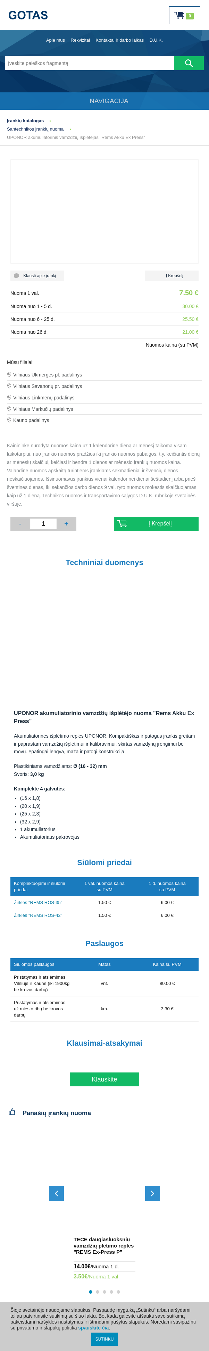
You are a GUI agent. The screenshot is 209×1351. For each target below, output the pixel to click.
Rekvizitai (80, 40)
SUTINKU (104, 1339)
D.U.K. (156, 40)
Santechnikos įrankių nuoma (35, 129)
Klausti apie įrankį (37, 275)
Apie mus (55, 40)
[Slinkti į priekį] (152, 1193)
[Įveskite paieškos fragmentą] (89, 63)
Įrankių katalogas (25, 120)
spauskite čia (93, 1328)
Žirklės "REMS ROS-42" (38, 915)
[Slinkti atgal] (56, 1193)
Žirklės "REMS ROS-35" (38, 902)
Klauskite (104, 1079)
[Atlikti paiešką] (189, 63)
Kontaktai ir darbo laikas (120, 40)
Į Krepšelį (171, 275)
